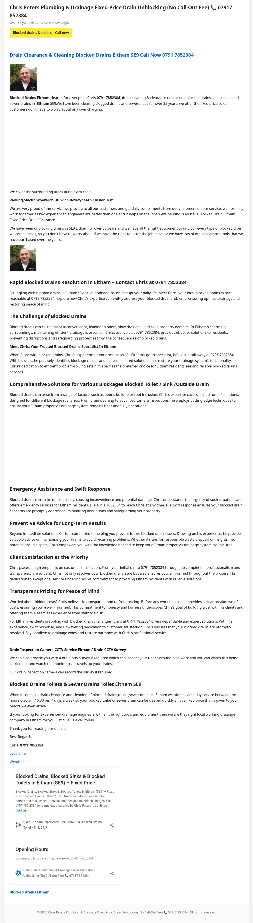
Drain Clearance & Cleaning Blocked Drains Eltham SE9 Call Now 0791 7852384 (102, 55)
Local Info (18, 753)
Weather (17, 761)
